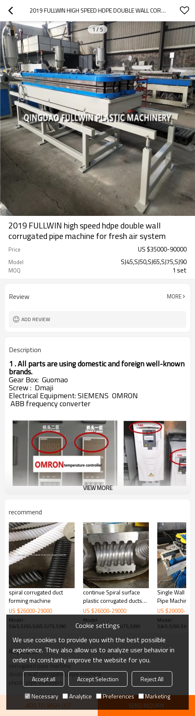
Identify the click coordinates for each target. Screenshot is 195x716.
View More (97, 487)
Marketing (154, 696)
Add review (35, 319)
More (174, 296)
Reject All (152, 678)
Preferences (115, 696)
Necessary (41, 696)
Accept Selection (98, 678)
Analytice (77, 696)
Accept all (43, 678)
